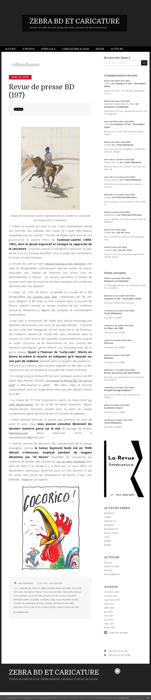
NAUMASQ (109, 513)
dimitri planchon (65, 607)
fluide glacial (49, 607)
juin (20, 592)
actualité (76, 588)
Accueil (10, 49)
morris (48, 603)
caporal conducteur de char (119, 104)
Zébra (107, 83)
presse (38, 592)
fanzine (51, 588)
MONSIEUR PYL (111, 529)
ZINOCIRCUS (110, 521)
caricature (67, 592)
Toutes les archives (118, 632)
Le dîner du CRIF (114, 328)
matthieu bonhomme (63, 603)
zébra (43, 588)
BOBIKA (107, 545)
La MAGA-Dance (113, 408)
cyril (106, 124)
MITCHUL (108, 570)
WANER (107, 541)
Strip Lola (48, 49)
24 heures (45, 599)
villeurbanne (28, 603)
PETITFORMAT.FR (111, 574)
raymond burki (21, 599)
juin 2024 (108, 611)
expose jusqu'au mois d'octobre (65, 264)
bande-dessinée (63, 588)
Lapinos (108, 250)
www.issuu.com (18, 433)
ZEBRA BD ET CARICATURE (74, 21)
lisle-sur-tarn (35, 595)
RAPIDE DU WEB (111, 566)
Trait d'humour (125, 144)
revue (31, 592)
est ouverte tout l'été (42, 297)
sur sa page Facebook (71, 461)
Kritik (100, 49)
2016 (25, 592)
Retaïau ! (109, 358)
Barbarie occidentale (116, 107)
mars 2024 (109, 623)
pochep (17, 603)
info (16, 592)
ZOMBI (107, 517)
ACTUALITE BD (56, 583)
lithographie (20, 595)
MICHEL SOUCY (111, 533)
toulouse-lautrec (52, 592)
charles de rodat (68, 595)
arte (77, 607)
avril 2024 (108, 619)
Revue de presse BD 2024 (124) (122, 373)
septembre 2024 (112, 600)
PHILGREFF (109, 525)
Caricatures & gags (75, 49)
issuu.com (29, 607)
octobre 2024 (110, 596)
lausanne (34, 599)
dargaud (18, 607)
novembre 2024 (111, 592)
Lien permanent (23, 583)
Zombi (107, 144)
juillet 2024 (109, 607)
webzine (24, 588)
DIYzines (108, 562)
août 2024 (109, 604)
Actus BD (117, 49)
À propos (28, 49)
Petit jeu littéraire (126, 197)
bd (30, 588)
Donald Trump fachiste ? (118, 390)
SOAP (106, 537)
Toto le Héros (111, 162)
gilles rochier (63, 599)
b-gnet (75, 599)
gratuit (36, 588)
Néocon (108, 343)
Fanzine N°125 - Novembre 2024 (122, 298)
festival (40, 603)
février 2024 (109, 627)
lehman (47, 595)
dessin (54, 595)
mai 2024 (108, 615)
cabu (52, 599)
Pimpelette (110, 215)
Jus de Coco (123, 232)
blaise (38, 607)
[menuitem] (12, 49)
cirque (77, 592)
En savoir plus (123, 697)
